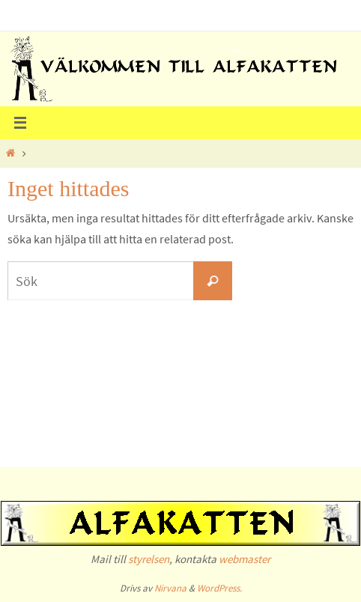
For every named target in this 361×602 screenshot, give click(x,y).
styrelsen (148, 559)
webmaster (244, 559)
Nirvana (170, 588)
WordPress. (219, 588)
